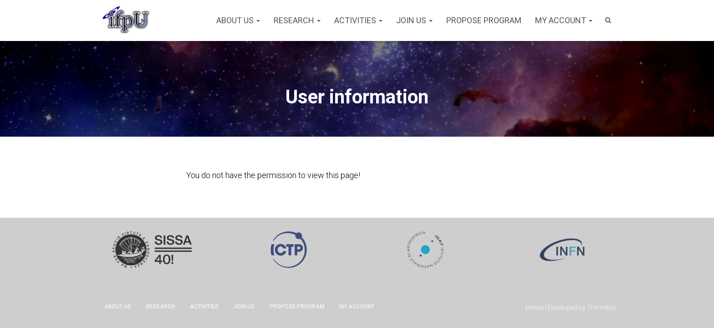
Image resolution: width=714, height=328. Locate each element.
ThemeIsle (602, 307)
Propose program (483, 20)
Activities (358, 20)
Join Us (414, 20)
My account (563, 20)
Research (297, 20)
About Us (238, 20)
